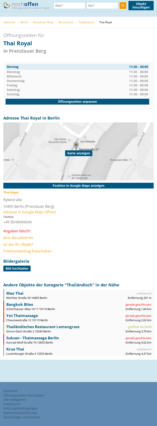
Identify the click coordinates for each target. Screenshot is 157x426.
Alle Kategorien (14, 399)
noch (28, 5)
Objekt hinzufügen (141, 5)
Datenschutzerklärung (20, 413)
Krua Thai (15, 349)
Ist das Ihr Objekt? (18, 244)
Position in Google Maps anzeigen (78, 185)
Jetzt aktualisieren (18, 237)
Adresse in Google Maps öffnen (29, 212)
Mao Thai (14, 293)
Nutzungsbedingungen (20, 408)
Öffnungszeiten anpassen (77, 101)
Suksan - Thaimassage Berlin (32, 337)
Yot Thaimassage (22, 315)
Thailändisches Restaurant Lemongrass (42, 326)
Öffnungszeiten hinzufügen (24, 395)
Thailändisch (86, 22)
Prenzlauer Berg (43, 22)
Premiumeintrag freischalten (27, 251)
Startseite (9, 22)
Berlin (24, 22)
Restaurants (65, 22)
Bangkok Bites (19, 304)
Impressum (11, 404)
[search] (123, 5)
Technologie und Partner (21, 417)
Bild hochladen (17, 268)
